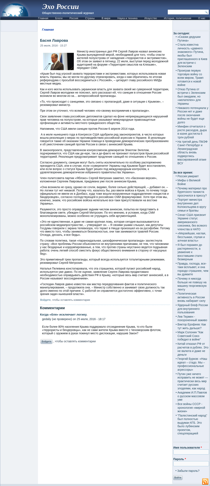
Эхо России (60, 6)
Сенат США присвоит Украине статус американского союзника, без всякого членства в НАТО (192, 222)
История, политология (177, 18)
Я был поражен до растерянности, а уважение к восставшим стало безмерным (190, 252)
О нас (201, 18)
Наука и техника (128, 18)
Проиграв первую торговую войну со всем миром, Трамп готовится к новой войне (191, 78)
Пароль (179, 459)
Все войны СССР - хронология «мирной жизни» (191, 407)
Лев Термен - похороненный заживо (192, 318)
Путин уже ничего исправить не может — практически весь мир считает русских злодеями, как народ (193, 381)
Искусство (150, 18)
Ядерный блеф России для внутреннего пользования (193, 308)
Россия (74, 18)
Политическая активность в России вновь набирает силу (191, 297)
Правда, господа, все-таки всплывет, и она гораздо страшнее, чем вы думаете (193, 269)
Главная (43, 18)
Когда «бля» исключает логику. (63, 314)
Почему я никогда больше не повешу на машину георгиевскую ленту (192, 284)
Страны (90, 18)
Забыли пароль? (188, 470)
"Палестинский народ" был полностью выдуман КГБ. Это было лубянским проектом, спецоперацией (192, 424)
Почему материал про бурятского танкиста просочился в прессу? (192, 192)
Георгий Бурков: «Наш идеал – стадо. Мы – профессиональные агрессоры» (192, 364)
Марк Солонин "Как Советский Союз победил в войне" (190, 336)
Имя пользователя (187, 447)
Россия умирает (188, 176)
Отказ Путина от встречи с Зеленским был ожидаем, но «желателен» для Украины (191, 96)
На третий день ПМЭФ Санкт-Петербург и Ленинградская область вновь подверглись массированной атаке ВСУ (193, 152)
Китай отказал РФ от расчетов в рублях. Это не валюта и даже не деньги (193, 349)
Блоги (58, 18)
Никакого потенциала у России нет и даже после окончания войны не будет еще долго (193, 115)
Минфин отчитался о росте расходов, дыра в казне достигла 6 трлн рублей (192, 132)
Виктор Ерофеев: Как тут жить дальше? (192, 326)
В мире (106, 18)
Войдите (45, 299)
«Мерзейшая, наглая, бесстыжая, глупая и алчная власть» (192, 237)
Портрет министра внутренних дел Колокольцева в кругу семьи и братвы (192, 205)
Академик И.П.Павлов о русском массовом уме (192, 396)
